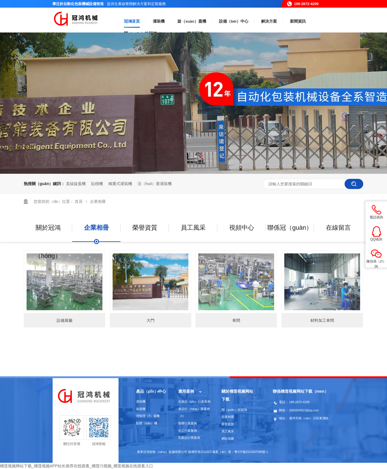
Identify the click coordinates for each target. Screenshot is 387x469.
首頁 (79, 201)
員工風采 (193, 227)
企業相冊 (98, 201)
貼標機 (97, 183)
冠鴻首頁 (132, 21)
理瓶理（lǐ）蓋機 (147, 416)
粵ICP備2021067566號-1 (251, 451)
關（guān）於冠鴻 (234, 409)
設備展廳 (64, 320)
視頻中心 (241, 227)
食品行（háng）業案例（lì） (194, 412)
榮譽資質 (144, 227)
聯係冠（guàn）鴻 (289, 233)
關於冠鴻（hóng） (48, 233)
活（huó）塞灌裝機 (154, 183)
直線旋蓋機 (76, 183)
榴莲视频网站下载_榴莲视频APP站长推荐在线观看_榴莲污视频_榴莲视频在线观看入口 (76, 466)
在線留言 (338, 227)
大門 (150, 320)
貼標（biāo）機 (146, 423)
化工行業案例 (187, 430)
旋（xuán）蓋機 (191, 21)
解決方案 (269, 21)
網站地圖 (228, 438)
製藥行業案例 (187, 423)
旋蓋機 (140, 409)
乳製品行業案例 (189, 437)
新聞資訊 (298, 21)
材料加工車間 (322, 320)
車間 (236, 320)
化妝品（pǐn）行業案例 (194, 401)
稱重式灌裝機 (120, 183)
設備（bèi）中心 (233, 21)
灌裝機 (159, 21)
